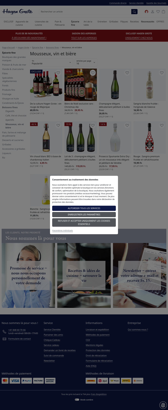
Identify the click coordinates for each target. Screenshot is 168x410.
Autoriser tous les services (84, 208)
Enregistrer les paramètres (84, 214)
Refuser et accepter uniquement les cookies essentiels (84, 222)
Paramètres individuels (62, 230)
